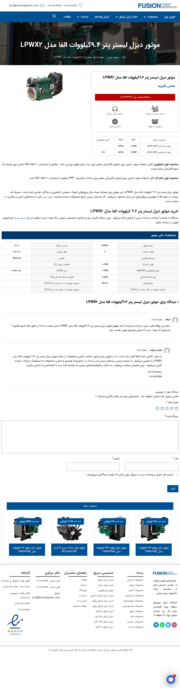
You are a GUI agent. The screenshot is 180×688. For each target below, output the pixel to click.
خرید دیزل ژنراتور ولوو (107, 643)
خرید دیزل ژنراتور (104, 611)
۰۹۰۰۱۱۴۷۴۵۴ (23, 640)
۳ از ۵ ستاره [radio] (167, 436)
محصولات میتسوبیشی (137, 638)
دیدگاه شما (171, 445)
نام (175, 488)
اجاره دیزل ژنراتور (126, 17)
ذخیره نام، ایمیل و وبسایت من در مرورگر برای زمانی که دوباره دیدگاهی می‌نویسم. (130, 505)
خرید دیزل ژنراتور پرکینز (107, 635)
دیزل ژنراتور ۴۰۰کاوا (103, 666)
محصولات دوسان (134, 655)
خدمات (82, 17)
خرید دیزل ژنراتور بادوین (106, 628)
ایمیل (115, 488)
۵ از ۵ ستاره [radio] (157, 436)
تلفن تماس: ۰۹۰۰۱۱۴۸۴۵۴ (47, 618)
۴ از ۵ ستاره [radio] (162, 436)
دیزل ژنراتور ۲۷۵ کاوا (102, 661)
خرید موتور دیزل (104, 616)
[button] (54, 16)
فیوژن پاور (169, 17)
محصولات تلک (135, 650)
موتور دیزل (47, 206)
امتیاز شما (172, 430)
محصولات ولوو (135, 645)
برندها (139, 603)
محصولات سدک (134, 661)
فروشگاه (82, 621)
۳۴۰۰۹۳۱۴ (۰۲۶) (22, 634)
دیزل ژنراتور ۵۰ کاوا (103, 650)
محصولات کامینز (134, 621)
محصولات (151, 17)
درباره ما (82, 627)
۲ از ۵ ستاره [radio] (172, 436)
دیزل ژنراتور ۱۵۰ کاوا (102, 655)
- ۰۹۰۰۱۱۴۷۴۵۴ (55, 6)
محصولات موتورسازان (132, 632)
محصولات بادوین (134, 611)
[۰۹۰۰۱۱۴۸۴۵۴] (80, 5)
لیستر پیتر (20, 229)
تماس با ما (81, 632)
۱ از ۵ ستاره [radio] (176, 436)
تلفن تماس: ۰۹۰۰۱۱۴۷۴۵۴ (47, 612)
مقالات (67, 17)
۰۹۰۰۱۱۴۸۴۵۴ (70, 6)
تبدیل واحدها (102, 17)
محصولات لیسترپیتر (132, 627)
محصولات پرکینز (134, 616)
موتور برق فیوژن (105, 621)
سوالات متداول (79, 637)
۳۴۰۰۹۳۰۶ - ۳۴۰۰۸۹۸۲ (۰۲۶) (15, 618)
